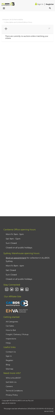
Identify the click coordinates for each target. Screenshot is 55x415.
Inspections (11, 339)
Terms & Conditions (14, 391)
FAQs (8, 343)
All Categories (12, 322)
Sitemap (9, 369)
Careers (9, 386)
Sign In (39, 4)
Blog (8, 364)
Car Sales (10, 326)
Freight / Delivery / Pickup (17, 334)
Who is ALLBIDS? (13, 378)
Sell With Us (11, 382)
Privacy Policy (12, 395)
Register (50, 4)
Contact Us (11, 352)
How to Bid (11, 330)
